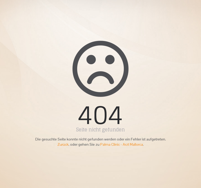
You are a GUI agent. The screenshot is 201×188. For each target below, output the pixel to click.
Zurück (63, 144)
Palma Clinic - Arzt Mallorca (121, 144)
